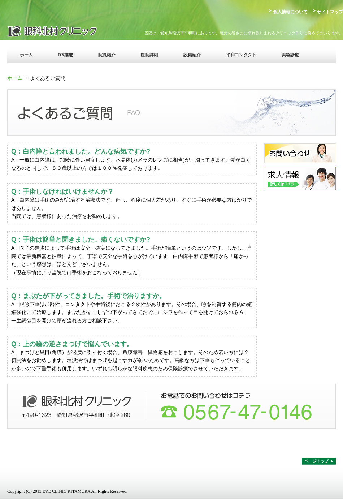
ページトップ (319, 461)
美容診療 (290, 54)
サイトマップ (330, 11)
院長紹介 (107, 54)
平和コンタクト (241, 54)
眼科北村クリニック (70, 31)
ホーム (26, 54)
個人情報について (290, 11)
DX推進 (65, 54)
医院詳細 (149, 54)
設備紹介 (192, 54)
